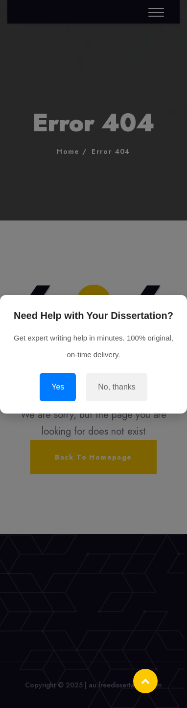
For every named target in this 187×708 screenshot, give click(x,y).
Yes (57, 387)
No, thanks (116, 387)
